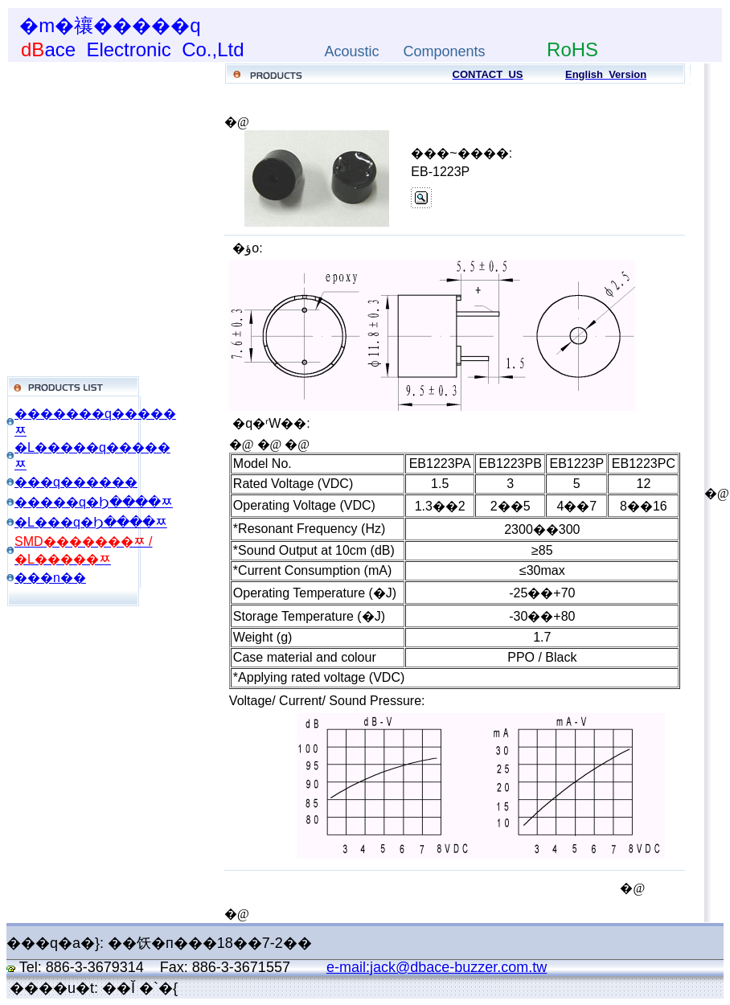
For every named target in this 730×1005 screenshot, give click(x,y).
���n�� (50, 578)
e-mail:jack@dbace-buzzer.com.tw (436, 967)
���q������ (75, 482)
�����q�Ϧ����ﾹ (93, 502)
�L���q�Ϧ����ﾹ (90, 522)
